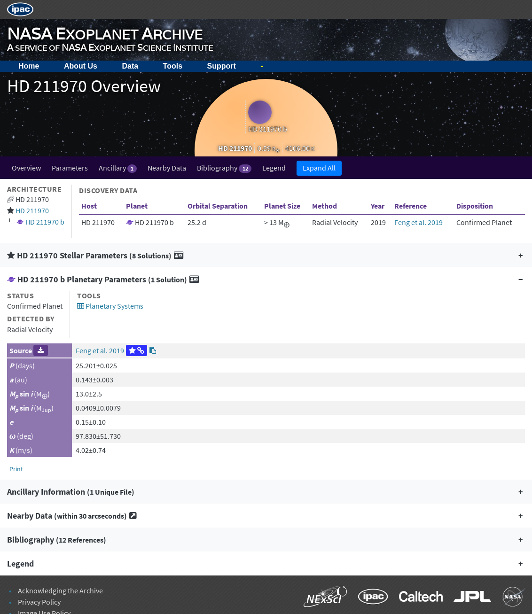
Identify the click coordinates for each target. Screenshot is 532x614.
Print (16, 469)
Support (221, 66)
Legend (274, 167)
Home (28, 66)
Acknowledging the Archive (60, 590)
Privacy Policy (39, 601)
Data (130, 66)
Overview (26, 167)
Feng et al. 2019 (418, 222)
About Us (80, 66)
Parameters (70, 167)
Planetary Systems (110, 306)
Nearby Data (167, 167)
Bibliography (224, 168)
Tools (172, 66)
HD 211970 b (44, 221)
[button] (266, 255)
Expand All (319, 167)
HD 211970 (32, 210)
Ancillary (118, 168)
